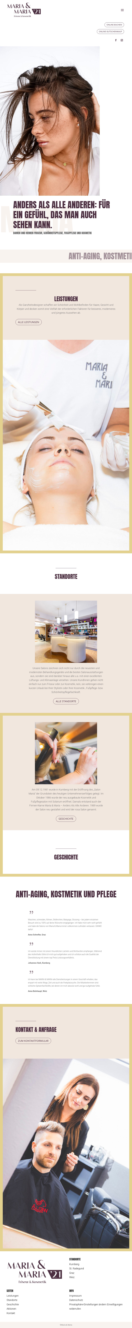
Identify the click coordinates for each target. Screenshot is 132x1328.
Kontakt (11, 1313)
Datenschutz (76, 1300)
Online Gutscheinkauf (110, 31)
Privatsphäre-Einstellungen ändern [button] (87, 1304)
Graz (71, 1272)
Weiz (72, 1277)
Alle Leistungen (28, 322)
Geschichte (66, 818)
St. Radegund (76, 1268)
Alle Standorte (66, 701)
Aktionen (11, 1308)
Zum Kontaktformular (33, 1040)
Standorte (12, 1300)
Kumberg (74, 1264)
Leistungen (13, 1295)
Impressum (75, 1295)
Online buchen (114, 24)
